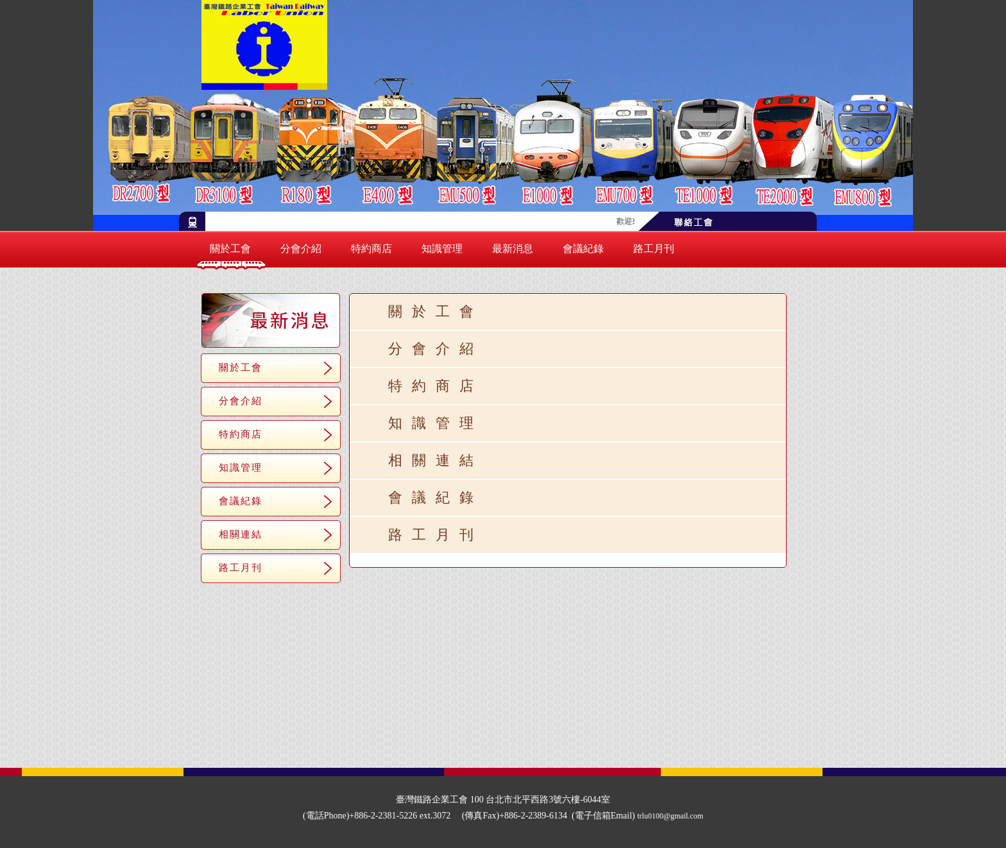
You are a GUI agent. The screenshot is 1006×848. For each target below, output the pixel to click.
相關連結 (240, 534)
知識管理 (442, 248)
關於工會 (230, 248)
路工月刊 (653, 248)
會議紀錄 (583, 248)
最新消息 (512, 248)
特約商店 (371, 248)
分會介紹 (300, 248)
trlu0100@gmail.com (670, 815)
